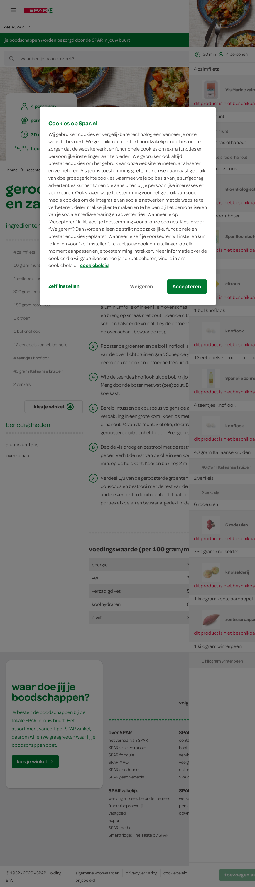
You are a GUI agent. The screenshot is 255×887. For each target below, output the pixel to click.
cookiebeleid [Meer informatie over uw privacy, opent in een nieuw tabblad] (94, 265)
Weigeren (141, 286)
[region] (128, 206)
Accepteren (187, 286)
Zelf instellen (64, 286)
